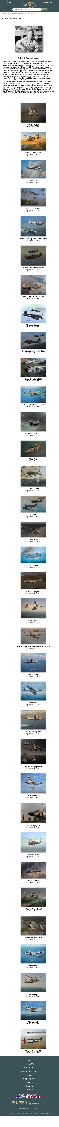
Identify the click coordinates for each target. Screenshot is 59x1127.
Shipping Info (29, 1079)
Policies (29, 1082)
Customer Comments (29, 1071)
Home (4, 13)
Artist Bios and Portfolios (15, 13)
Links (29, 1075)
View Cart (48, 2)
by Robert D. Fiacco (33, 126)
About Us (29, 1064)
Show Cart (29, 1090)
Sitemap (29, 1086)
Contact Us (29, 1068)
